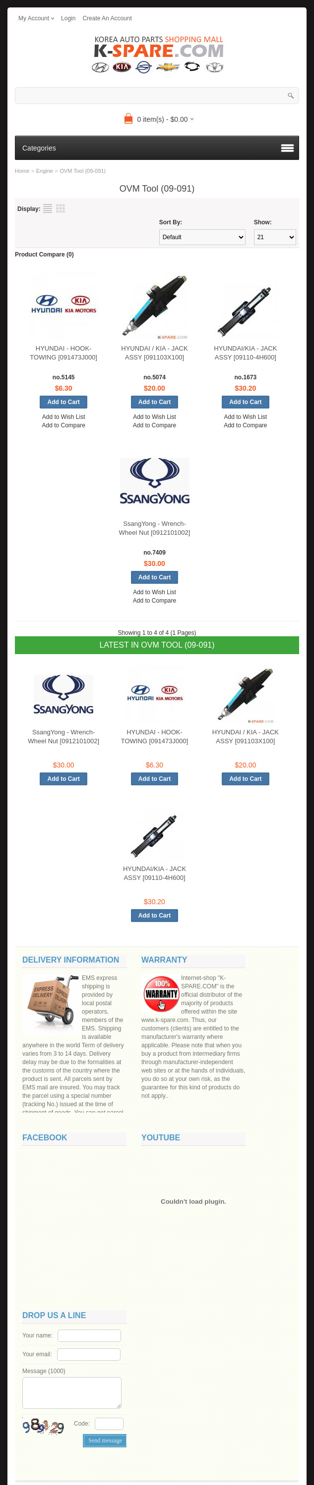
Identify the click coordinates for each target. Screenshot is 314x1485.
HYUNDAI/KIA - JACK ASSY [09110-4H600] (245, 353)
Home (22, 171)
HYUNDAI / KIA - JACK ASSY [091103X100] (154, 353)
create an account (106, 18)
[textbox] (157, 95)
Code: (82, 1423)
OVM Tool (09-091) (83, 171)
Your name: (37, 1335)
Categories (39, 148)
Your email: (37, 1354)
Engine (44, 171)
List (47, 208)
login (68, 18)
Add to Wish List (63, 416)
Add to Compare (63, 425)
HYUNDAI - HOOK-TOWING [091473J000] (63, 353)
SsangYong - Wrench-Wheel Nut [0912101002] (154, 528)
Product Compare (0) (44, 254)
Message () (43, 1371)
